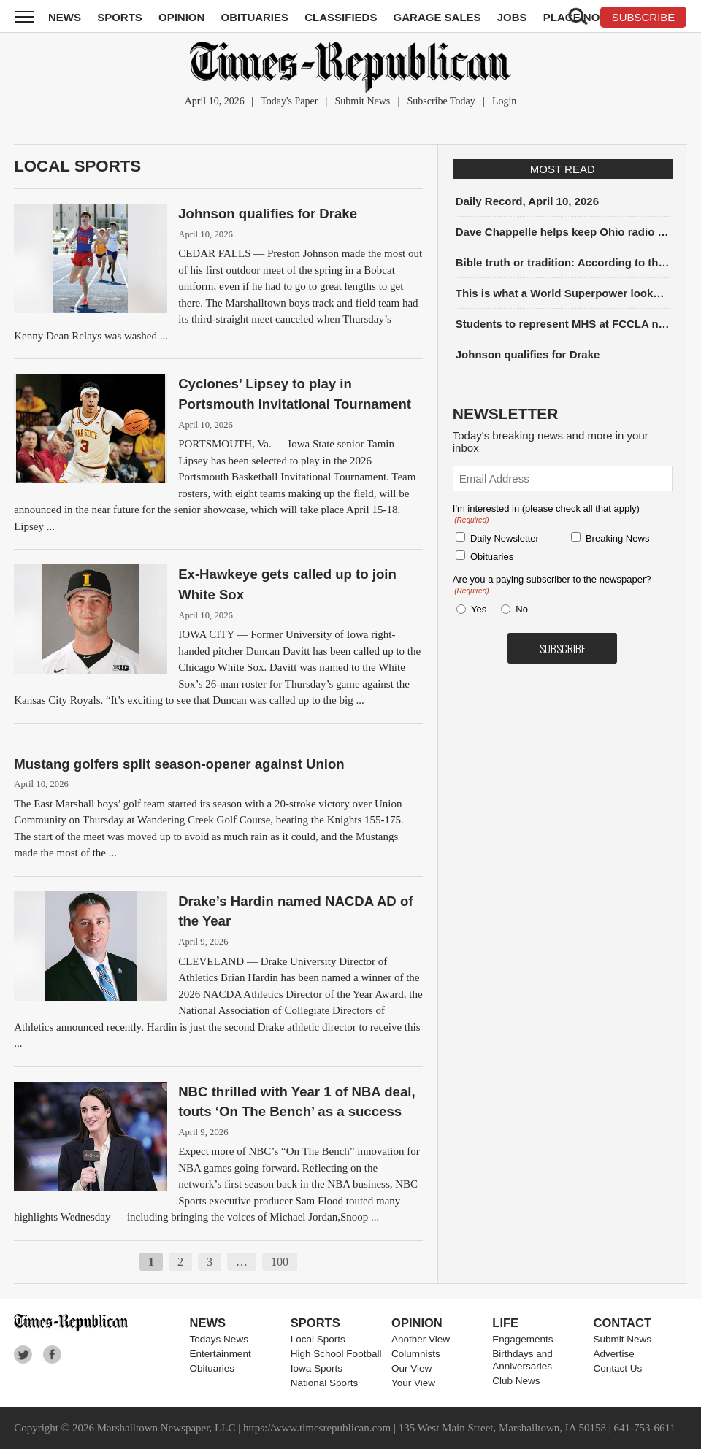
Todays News (219, 1339)
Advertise (614, 1353)
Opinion (181, 17)
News (64, 17)
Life (505, 1322)
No (522, 609)
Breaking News (617, 538)
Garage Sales (437, 17)
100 (279, 1262)
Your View (413, 1382)
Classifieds (340, 17)
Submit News (362, 101)
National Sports (324, 1382)
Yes (476, 609)
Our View (411, 1368)
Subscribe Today (441, 101)
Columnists (415, 1353)
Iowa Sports (316, 1368)
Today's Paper (289, 101)
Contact (622, 1322)
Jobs (512, 17)
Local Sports (77, 166)
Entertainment (220, 1353)
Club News (516, 1380)
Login (504, 101)
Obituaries (255, 17)
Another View (420, 1339)
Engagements (522, 1339)
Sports (119, 17)
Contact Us (618, 1368)
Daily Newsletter (504, 538)
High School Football (336, 1353)
